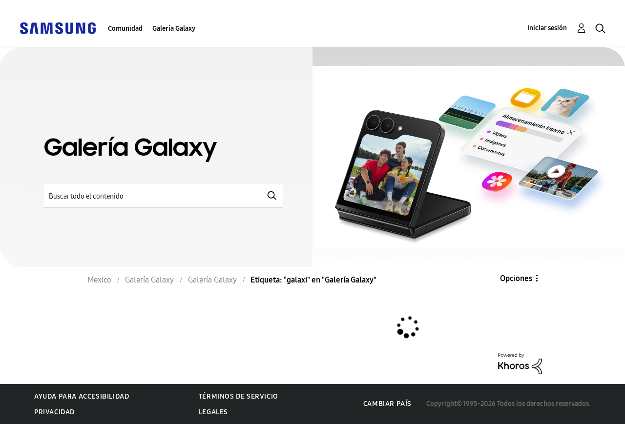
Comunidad (125, 28)
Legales (213, 412)
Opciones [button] (516, 278)
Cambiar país (387, 404)
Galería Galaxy (173, 28)
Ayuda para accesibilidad (81, 396)
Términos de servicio (238, 396)
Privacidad (54, 412)
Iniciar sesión (547, 28)
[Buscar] (163, 195)
